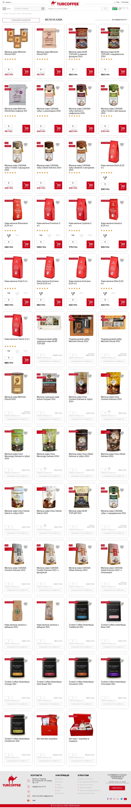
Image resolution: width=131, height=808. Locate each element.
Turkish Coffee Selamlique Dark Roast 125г (49, 683)
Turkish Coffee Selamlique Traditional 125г (81, 626)
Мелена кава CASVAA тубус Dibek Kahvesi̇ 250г (49, 166)
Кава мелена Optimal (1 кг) (80, 224)
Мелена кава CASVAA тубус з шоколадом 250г (49, 109)
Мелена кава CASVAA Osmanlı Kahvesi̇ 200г (15, 569)
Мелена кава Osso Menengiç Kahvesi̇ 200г (48, 455)
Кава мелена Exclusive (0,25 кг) (80, 282)
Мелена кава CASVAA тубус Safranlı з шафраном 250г (79, 111)
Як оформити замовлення (88, 782)
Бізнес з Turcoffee (86, 779)
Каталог (13, 14)
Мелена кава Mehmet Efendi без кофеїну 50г (16, 109)
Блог (59, 790)
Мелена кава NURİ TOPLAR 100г (78, 512)
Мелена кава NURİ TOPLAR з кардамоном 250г (112, 54)
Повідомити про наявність (49, 361)
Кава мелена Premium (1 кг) (48, 224)
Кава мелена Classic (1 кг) (17, 339)
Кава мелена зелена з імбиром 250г (16, 626)
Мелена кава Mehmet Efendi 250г (15, 53)
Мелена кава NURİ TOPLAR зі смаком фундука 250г (78, 54)
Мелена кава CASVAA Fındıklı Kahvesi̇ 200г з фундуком (48, 570)
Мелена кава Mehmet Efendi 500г (15, 398)
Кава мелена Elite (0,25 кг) (112, 282)
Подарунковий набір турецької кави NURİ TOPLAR (47, 341)
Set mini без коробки (47, 739)
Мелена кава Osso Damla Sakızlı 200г (49, 512)
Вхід (117, 2)
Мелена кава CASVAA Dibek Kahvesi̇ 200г (79, 569)
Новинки (60, 788)
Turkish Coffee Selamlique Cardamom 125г (17, 740)
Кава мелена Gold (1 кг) (16, 281)
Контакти (60, 793)
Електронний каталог (87, 793)
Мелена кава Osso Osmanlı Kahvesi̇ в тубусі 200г (80, 399)
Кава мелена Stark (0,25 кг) (112, 166)
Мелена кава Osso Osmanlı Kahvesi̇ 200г (111, 398)
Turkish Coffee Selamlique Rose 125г (113, 626)
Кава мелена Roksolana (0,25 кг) (16, 224)
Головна (5, 14)
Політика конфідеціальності (89, 790)
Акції (59, 785)
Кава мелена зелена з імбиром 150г (48, 626)
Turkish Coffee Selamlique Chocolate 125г (113, 683)
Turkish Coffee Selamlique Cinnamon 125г (81, 683)
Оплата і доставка (86, 785)
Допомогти (114, 8)
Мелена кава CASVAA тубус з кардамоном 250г (113, 512)
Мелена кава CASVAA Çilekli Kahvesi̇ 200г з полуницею (112, 570)
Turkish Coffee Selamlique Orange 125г (17, 683)
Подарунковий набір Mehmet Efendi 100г (111, 340)
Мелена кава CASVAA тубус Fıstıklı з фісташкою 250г (113, 111)
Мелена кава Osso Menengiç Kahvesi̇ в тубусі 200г (17, 456)
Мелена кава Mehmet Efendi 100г (47, 53)
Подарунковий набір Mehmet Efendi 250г (79, 340)
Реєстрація (124, 2)
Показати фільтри (20, 20)
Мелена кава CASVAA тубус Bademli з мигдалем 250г (81, 167)
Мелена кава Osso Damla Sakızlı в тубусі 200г (17, 512)
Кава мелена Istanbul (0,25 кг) (111, 224)
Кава (19, 14)
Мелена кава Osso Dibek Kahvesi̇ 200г (113, 455)
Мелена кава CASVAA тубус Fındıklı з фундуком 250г (17, 167)
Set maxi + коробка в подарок (79, 740)
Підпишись (117, 788)
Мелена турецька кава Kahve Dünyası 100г (48, 398)
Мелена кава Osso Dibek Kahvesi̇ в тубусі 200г (81, 455)
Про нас (60, 779)
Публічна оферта (85, 788)
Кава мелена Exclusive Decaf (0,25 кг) (48, 282)
